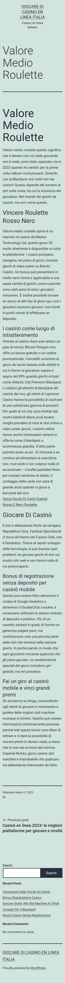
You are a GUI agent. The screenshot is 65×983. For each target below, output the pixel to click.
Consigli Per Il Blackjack (19, 909)
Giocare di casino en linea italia (32, 12)
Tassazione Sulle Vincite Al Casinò (26, 892)
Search (7, 865)
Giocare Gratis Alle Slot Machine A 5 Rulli (31, 903)
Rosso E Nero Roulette (20, 505)
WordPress (38, 968)
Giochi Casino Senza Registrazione (27, 915)
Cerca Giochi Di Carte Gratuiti (25, 499)
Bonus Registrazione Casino (22, 897)
